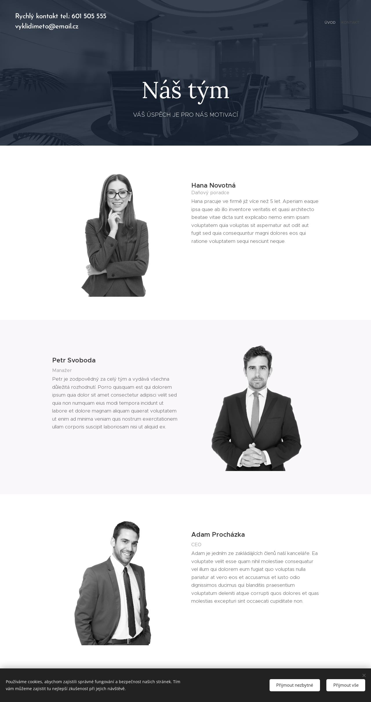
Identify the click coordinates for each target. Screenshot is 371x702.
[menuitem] (354, 23)
